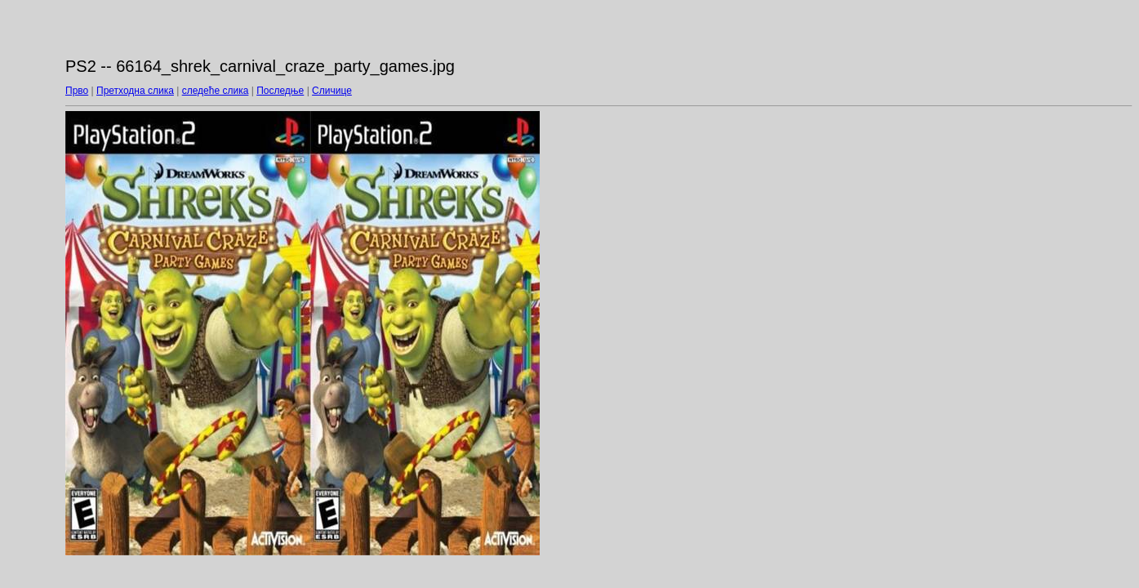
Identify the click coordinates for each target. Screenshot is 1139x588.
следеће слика (215, 90)
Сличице (332, 90)
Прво (76, 90)
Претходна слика (135, 90)
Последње (280, 90)
